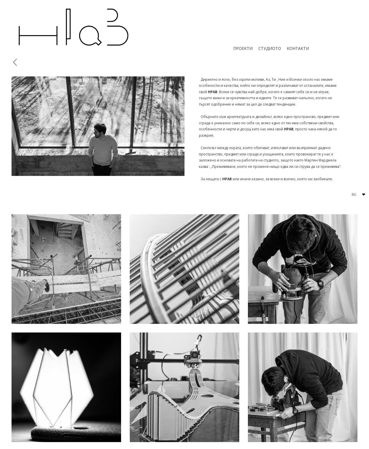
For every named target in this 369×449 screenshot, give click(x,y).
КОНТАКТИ (298, 48)
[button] (357, 194)
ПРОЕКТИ (243, 48)
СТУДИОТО (269, 48)
